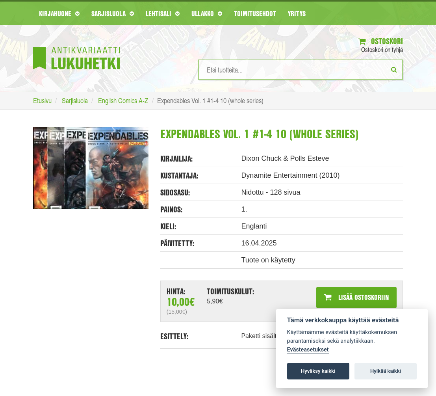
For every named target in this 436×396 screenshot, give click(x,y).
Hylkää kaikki (385, 371)
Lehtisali (163, 13)
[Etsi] (394, 69)
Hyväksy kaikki (318, 371)
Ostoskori (380, 41)
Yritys (297, 13)
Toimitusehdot (255, 13)
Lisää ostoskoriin (356, 297)
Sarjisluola (112, 13)
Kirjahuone (59, 13)
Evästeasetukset (308, 349)
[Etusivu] (76, 46)
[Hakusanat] (300, 69)
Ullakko (206, 13)
